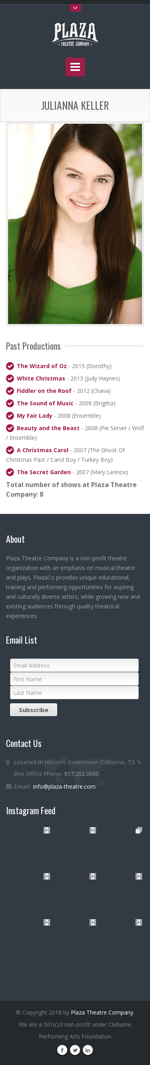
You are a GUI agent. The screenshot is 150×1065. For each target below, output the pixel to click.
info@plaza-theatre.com (64, 786)
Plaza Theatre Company (102, 1012)
